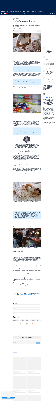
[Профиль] (54, 13)
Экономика (46, 366)
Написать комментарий (18, 30)
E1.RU (20, 61)
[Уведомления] (52, 13)
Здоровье (15, 370)
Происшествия (37, 365)
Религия (36, 369)
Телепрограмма (17, 11)
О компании (3, 362)
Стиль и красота (47, 362)
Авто (14, 361)
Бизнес (15, 362)
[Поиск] (50, 13)
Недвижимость (3, 11)
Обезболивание (22, 320)
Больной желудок (32, 320)
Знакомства (9, 11)
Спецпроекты (47, 368)
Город (14, 365)
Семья (36, 370)
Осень (36, 362)
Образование (27, 370)
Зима (26, 361)
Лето (25, 365)
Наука (26, 368)
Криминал (26, 362)
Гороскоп (24, 11)
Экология (46, 365)
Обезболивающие (15, 320)
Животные (15, 369)
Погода (12, 11)
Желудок (27, 320)
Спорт (45, 361)
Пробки (33, 11)
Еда (14, 368)
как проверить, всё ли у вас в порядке (28, 294)
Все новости (6, 19)
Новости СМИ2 (15, 352)
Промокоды (41, 11)
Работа (36, 366)
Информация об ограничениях (32, 391)
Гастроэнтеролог (38, 320)
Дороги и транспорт (17, 366)
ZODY (35, 11)
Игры (38, 11)
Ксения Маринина (18, 316)
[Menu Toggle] (2, 13)
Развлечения (37, 368)
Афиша (21, 11)
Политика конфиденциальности (46, 396)
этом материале (22, 297)
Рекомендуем (49, 97)
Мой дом (26, 366)
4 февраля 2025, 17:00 (15, 28)
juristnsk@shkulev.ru (21, 396)
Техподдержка (3, 365)
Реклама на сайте (4, 361)
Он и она (36, 361)
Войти (15, 343)
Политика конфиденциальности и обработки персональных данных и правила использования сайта (41, 395)
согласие (5, 395)
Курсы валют (29, 11)
